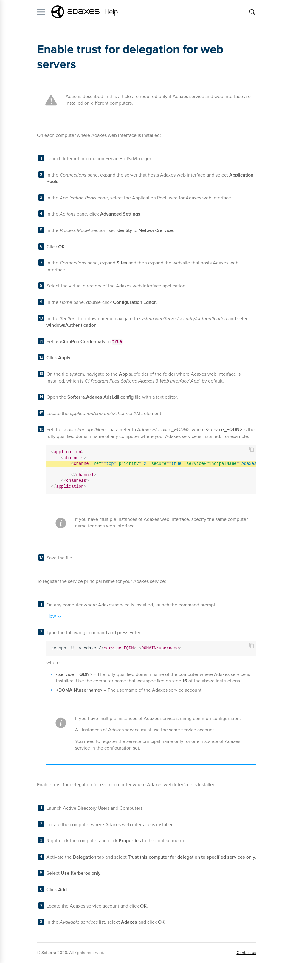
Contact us (246, 953)
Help (111, 12)
